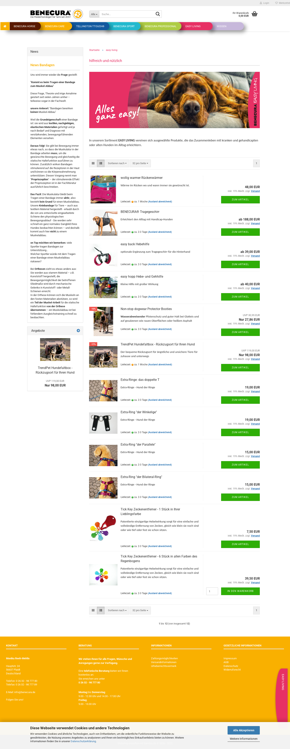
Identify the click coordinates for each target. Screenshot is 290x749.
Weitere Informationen (244, 738)
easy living (193, 26)
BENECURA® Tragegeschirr (140, 212)
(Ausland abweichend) (160, 201)
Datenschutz (231, 666)
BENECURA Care (54, 26)
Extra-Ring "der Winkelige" (139, 412)
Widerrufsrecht (232, 669)
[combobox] (117, 163)
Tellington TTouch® (90, 26)
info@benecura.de (24, 692)
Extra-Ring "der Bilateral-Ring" (141, 477)
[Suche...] (94, 14)
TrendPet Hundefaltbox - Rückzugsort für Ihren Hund (158, 344)
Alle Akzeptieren (243, 730)
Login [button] (264, 3)
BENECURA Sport (124, 26)
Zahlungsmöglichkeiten (164, 658)
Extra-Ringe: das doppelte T (140, 380)
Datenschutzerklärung (83, 741)
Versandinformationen (163, 662)
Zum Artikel (240, 199)
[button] (93, 163)
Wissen (221, 26)
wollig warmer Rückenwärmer (142, 178)
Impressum (230, 658)
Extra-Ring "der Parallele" (138, 444)
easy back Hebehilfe (135, 244)
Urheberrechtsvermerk (163, 666)
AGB (226, 662)
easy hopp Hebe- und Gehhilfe (142, 276)
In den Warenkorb (240, 591)
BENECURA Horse (24, 26)
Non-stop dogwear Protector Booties (146, 309)
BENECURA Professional (160, 26)
